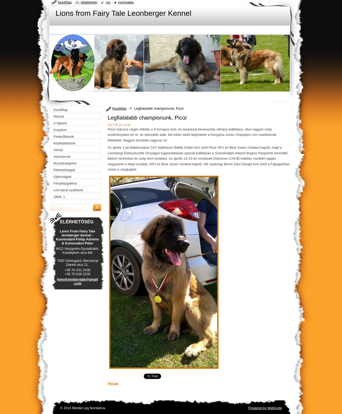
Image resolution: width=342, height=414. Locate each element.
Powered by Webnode (265, 408)
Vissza (113, 383)
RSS (108, 2)
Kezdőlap (119, 108)
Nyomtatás (126, 2)
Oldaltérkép (89, 2)
